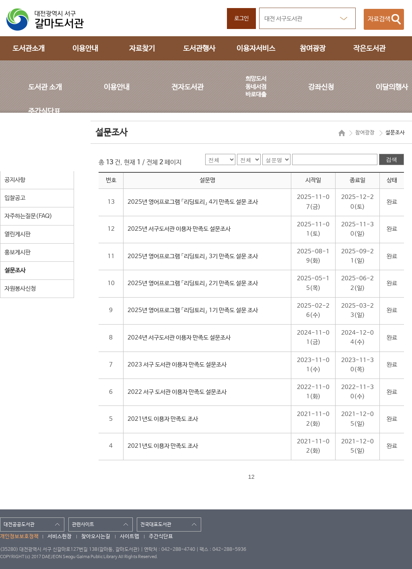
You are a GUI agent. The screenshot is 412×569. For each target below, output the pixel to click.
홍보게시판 (17, 252)
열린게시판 (17, 234)
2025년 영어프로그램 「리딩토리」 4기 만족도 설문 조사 (193, 202)
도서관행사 (199, 49)
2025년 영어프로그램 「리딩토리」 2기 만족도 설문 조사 (193, 283)
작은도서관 (369, 49)
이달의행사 (392, 87)
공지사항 (14, 179)
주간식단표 (44, 112)
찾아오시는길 (95, 537)
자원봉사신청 (20, 288)
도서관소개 (28, 49)
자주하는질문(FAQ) (28, 216)
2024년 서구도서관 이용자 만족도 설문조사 (179, 338)
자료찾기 (142, 49)
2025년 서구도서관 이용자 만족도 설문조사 (179, 229)
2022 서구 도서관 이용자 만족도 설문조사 (177, 392)
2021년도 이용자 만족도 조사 (163, 419)
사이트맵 (129, 537)
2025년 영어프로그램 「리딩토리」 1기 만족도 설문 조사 (193, 310)
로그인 (241, 18)
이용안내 (85, 49)
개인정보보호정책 (19, 537)
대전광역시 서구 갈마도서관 (50, 19)
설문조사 (14, 270)
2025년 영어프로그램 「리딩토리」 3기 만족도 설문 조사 (193, 256)
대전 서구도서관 (283, 18)
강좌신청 (321, 87)
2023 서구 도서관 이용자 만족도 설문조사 (177, 365)
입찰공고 (14, 197)
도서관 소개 (45, 87)
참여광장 (312, 49)
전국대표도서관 (155, 525)
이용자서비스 (256, 49)
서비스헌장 (59, 537)
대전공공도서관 (19, 525)
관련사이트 (83, 525)
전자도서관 (187, 87)
